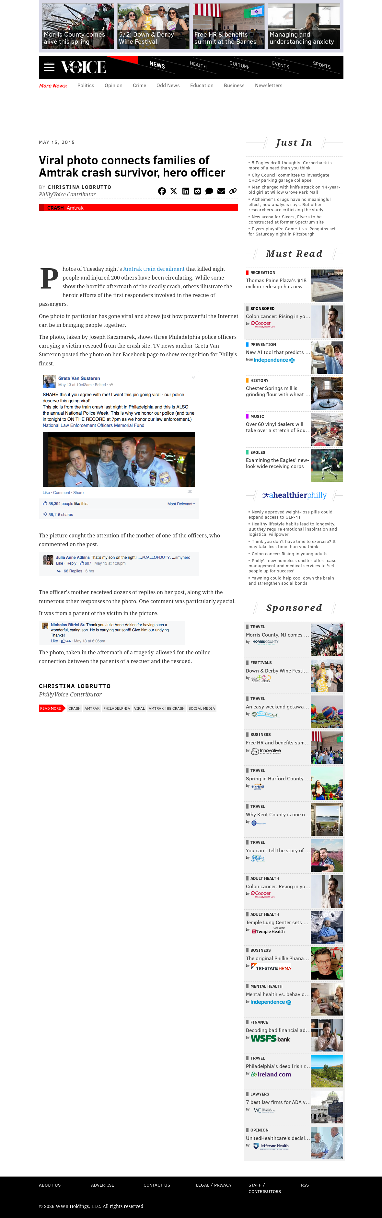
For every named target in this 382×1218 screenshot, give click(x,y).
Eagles (257, 452)
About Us (50, 1185)
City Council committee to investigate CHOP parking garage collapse (289, 177)
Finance (259, 1022)
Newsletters (269, 85)
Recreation (262, 272)
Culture (239, 65)
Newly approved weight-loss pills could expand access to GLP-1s (290, 514)
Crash (55, 207)
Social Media (202, 708)
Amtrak (75, 207)
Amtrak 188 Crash (167, 708)
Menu (49, 67)
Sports (321, 64)
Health (198, 65)
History (259, 380)
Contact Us (157, 1185)
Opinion (113, 85)
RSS (305, 1185)
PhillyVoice (83, 67)
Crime (139, 85)
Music (257, 416)
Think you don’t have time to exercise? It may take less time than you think (292, 543)
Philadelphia (116, 708)
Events (280, 65)
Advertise (102, 1185)
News (157, 65)
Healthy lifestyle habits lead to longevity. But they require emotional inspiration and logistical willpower (293, 529)
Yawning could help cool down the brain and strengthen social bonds (291, 580)
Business (234, 85)
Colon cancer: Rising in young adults (290, 553)
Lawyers (259, 1094)
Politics (85, 85)
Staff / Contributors (265, 1188)
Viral (139, 708)
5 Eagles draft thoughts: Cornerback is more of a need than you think (290, 165)
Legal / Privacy (214, 1185)
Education (202, 85)
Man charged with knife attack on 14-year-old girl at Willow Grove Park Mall (295, 189)
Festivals (261, 662)
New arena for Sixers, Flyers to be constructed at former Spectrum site (286, 219)
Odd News (168, 85)
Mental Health (266, 986)
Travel (257, 626)
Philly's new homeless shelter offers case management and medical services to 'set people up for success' (292, 565)
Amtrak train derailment (154, 269)
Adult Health (264, 878)
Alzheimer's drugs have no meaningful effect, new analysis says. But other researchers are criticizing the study (290, 204)
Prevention (263, 344)
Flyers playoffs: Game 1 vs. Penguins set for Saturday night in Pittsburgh (292, 231)
